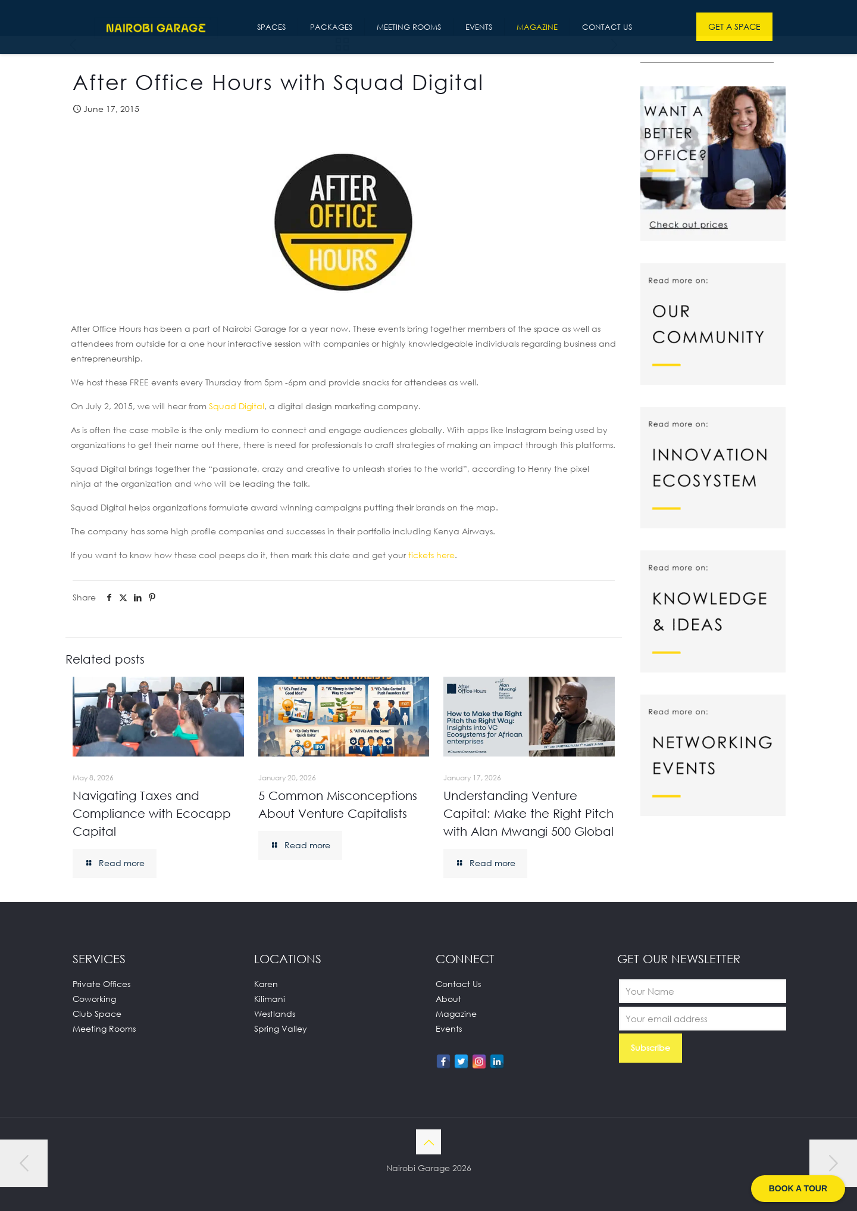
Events (449, 1028)
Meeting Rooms (104, 1028)
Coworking (94, 999)
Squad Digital (236, 406)
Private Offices (101, 984)
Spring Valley (280, 1028)
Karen (266, 984)
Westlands (274, 1013)
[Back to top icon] (428, 1141)
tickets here (431, 555)
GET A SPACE (734, 26)
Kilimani (269, 999)
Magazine (456, 1013)
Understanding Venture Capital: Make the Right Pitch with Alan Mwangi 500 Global (528, 813)
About (448, 999)
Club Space (97, 1013)
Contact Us (458, 984)
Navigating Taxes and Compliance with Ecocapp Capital (152, 813)
